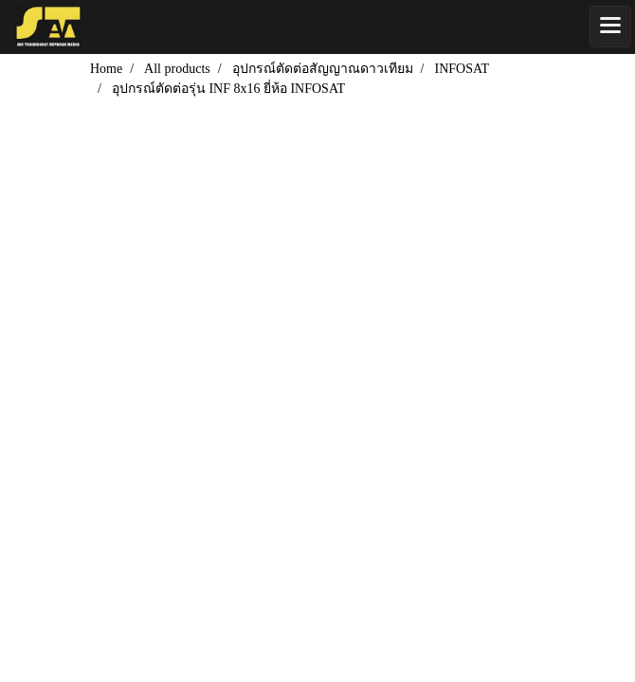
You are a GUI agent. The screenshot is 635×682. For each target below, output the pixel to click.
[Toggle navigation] (610, 26)
